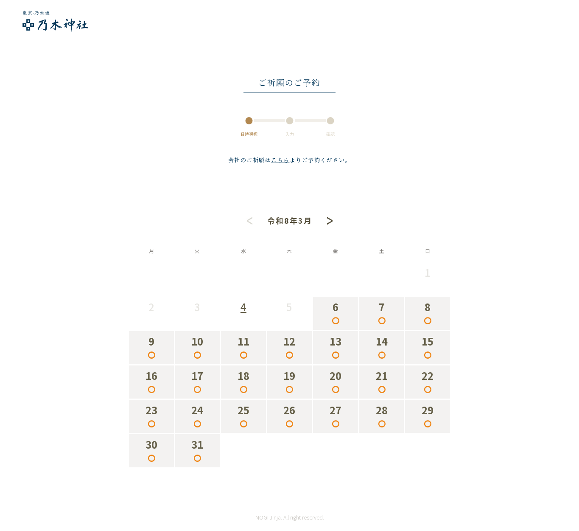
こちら (280, 160)
